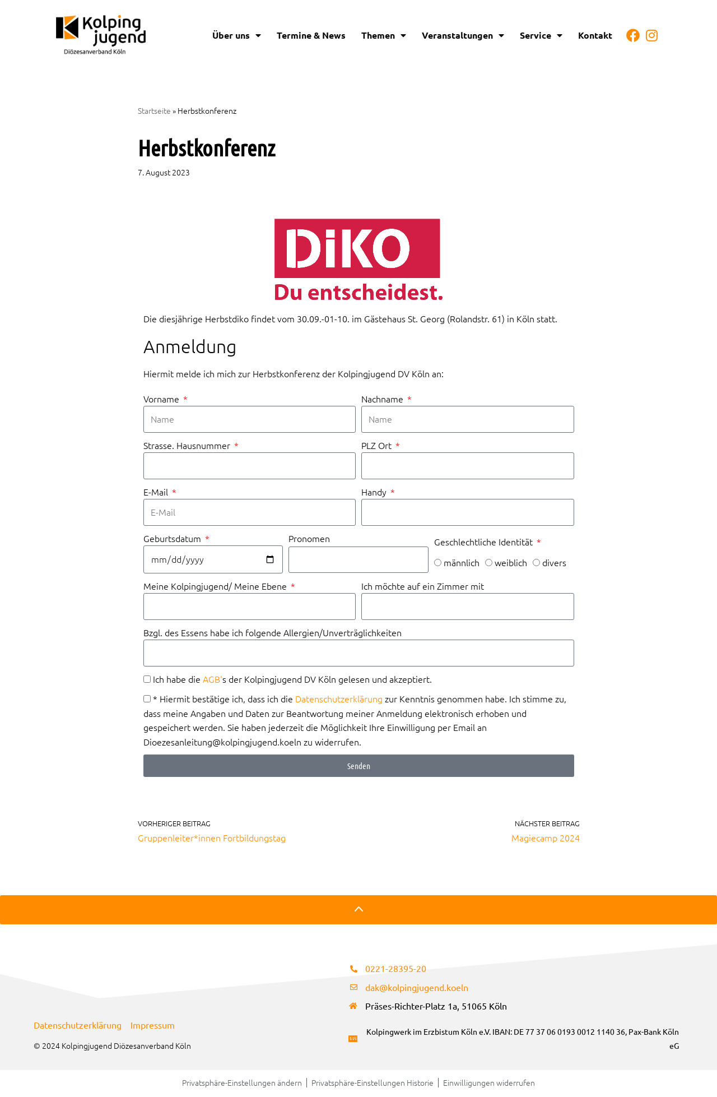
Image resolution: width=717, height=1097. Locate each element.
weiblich (511, 563)
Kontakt (595, 35)
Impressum (153, 1025)
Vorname (162, 398)
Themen (383, 35)
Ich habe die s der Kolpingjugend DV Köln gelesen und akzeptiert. (292, 680)
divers (554, 563)
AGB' (212, 680)
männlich (461, 563)
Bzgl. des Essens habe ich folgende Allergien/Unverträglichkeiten (272, 633)
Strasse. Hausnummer (187, 445)
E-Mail (156, 492)
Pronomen (309, 539)
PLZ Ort (377, 445)
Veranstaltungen (463, 35)
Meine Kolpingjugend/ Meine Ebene (216, 586)
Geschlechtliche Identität (484, 542)
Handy (375, 492)
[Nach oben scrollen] (358, 911)
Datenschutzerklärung (339, 699)
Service (541, 35)
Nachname (383, 398)
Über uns (236, 35)
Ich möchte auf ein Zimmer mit (422, 586)
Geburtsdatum (173, 539)
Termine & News (311, 35)
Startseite (154, 110)
